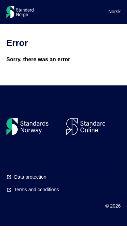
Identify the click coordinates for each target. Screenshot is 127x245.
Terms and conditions (36, 189)
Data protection (30, 177)
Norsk (114, 11)
